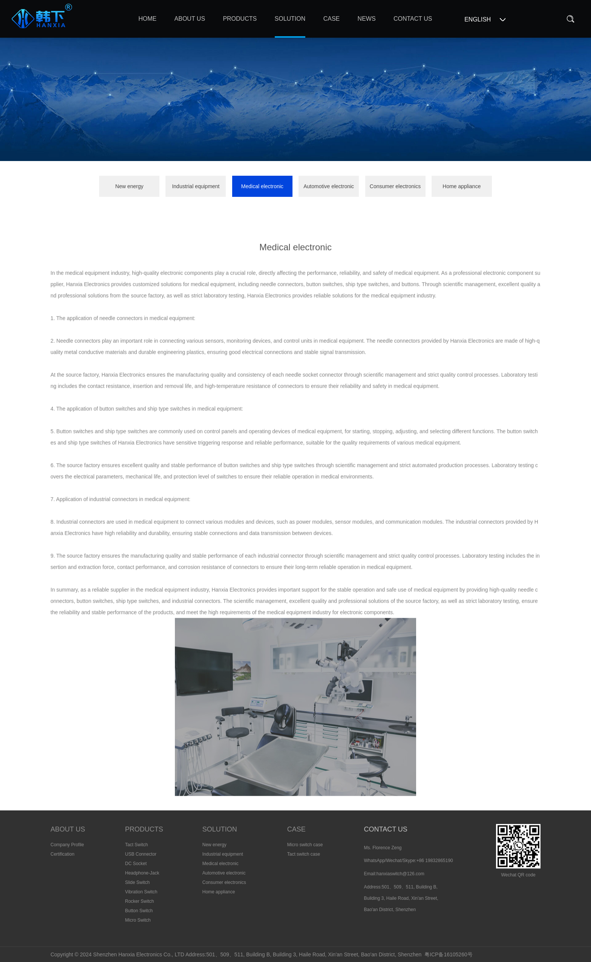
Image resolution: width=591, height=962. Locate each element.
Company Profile (67, 844)
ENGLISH (477, 19)
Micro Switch (138, 920)
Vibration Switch (141, 891)
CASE (296, 829)
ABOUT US (68, 829)
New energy (129, 186)
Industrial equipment (195, 186)
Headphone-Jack (142, 873)
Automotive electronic (328, 186)
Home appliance (461, 186)
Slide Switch (137, 882)
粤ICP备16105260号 (448, 954)
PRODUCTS (144, 829)
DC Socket (136, 863)
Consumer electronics (395, 186)
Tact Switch (136, 844)
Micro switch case (305, 844)
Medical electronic (262, 186)
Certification (62, 854)
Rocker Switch (139, 901)
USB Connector (140, 854)
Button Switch (139, 910)
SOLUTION (219, 829)
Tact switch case (303, 854)
